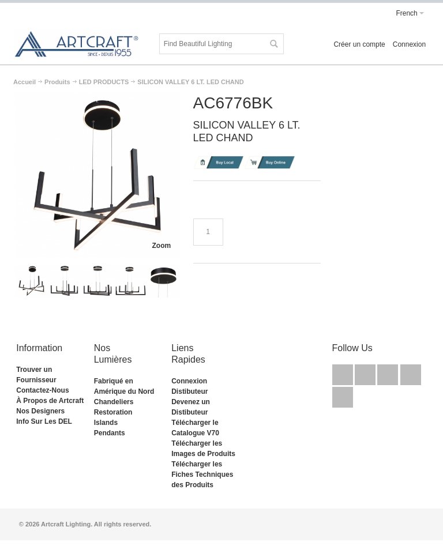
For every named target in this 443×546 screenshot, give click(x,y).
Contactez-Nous (42, 390)
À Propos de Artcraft (50, 401)
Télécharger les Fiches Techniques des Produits (202, 474)
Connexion (409, 44)
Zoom (161, 246)
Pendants (109, 433)
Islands (106, 423)
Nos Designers (40, 411)
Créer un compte (359, 44)
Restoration (113, 412)
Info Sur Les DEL (44, 421)
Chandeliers (114, 402)
